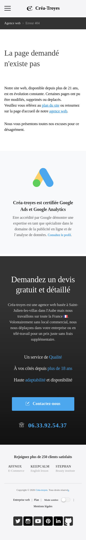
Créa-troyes (41, 490)
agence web (58, 111)
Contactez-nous (43, 403)
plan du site (50, 105)
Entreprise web (21, 499)
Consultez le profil (59, 235)
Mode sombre (51, 499)
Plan (36, 499)
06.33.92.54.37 (47, 425)
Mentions (43, 506)
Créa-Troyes (47, 8)
